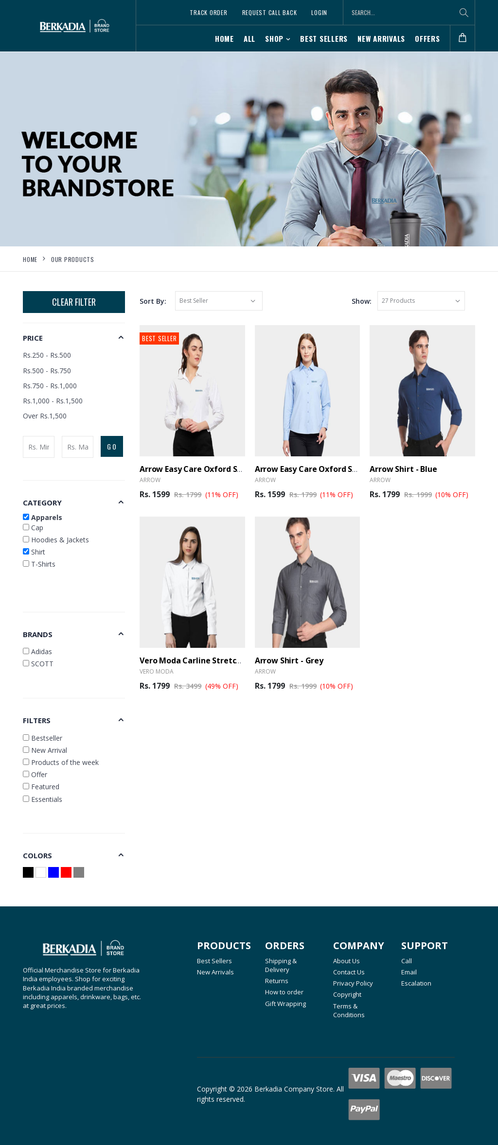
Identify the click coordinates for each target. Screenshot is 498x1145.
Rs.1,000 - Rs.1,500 (53, 400)
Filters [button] (37, 720)
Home (224, 38)
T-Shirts (39, 564)
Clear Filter (74, 301)
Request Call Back (269, 12)
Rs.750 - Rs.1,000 (50, 385)
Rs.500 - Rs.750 (47, 370)
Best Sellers (324, 38)
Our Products (72, 259)
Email (409, 972)
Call (406, 960)
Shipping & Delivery (281, 965)
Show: (362, 301)
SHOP (274, 38)
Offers (427, 38)
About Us (346, 960)
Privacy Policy (353, 983)
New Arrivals (381, 38)
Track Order (208, 12)
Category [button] (42, 502)
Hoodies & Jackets (56, 539)
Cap (33, 527)
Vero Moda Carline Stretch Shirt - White (215, 660)
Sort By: (153, 301)
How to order (284, 992)
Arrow (150, 480)
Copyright (347, 994)
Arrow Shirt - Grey (289, 660)
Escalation (416, 983)
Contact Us (349, 972)
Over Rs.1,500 (45, 415)
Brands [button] (38, 634)
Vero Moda (157, 671)
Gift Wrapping (285, 1003)
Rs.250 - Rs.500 (47, 355)
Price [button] (33, 338)
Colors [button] (37, 855)
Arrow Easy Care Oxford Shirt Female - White (225, 469)
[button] (462, 39)
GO (112, 446)
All (249, 38)
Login (319, 12)
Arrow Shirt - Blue (403, 469)
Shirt (34, 551)
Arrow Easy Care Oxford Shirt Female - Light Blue (349, 469)
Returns (276, 980)
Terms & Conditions (349, 1010)
